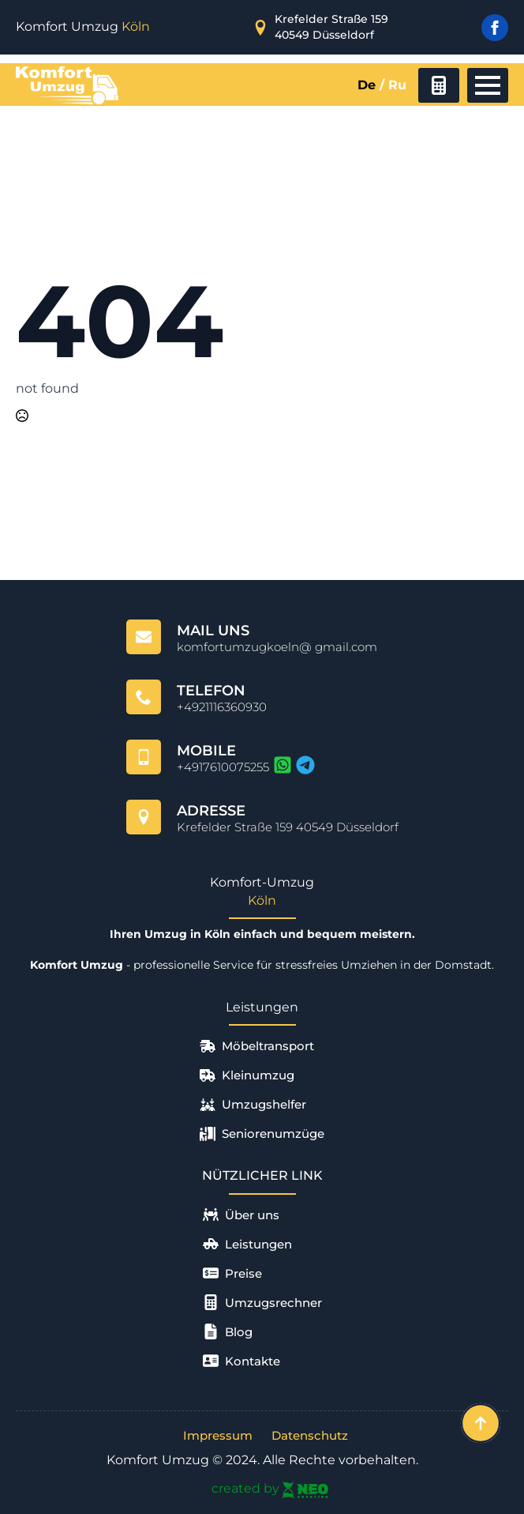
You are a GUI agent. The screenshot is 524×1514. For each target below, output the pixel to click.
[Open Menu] (487, 85)
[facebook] (494, 27)
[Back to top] (480, 1423)
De (366, 84)
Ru (397, 84)
